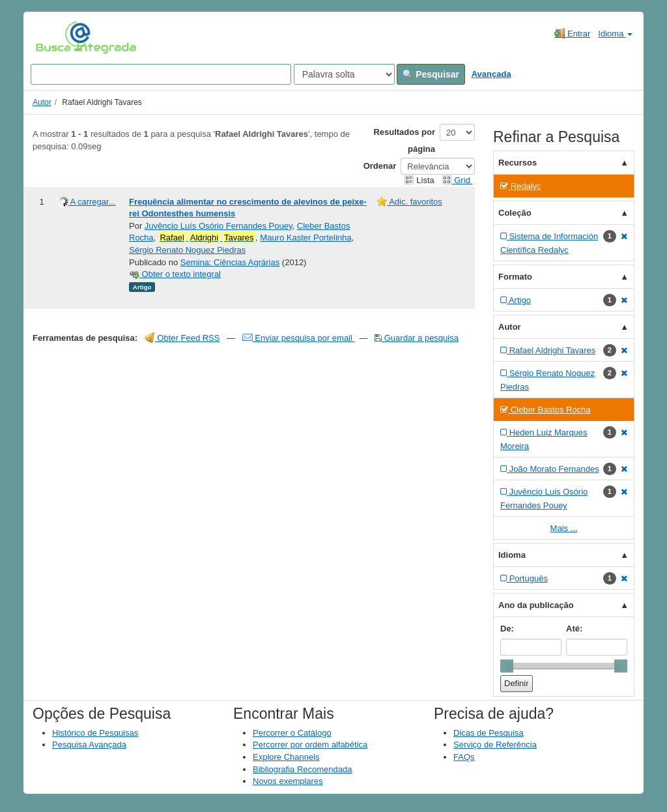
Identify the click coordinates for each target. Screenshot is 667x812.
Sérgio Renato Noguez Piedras (187, 250)
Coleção (515, 213)
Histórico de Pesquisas (95, 733)
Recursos (517, 162)
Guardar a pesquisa (417, 338)
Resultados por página (404, 140)
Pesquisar (431, 74)
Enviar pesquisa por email (298, 338)
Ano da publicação (536, 605)
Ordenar (380, 166)
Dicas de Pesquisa (488, 733)
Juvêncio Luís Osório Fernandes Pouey (218, 226)
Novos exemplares (288, 781)
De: (507, 628)
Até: (574, 628)
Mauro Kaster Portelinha (305, 237)
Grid (457, 180)
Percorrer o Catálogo (292, 733)
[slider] (506, 666)
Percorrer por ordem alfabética (310, 744)
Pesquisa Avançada (89, 744)
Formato (515, 277)
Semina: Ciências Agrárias (229, 262)
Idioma (615, 33)
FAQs (464, 757)
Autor (42, 102)
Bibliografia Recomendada (302, 769)
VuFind (55, 37)
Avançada (491, 74)
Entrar (572, 33)
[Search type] (344, 74)
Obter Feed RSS (182, 338)
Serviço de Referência (495, 744)
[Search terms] (161, 74)
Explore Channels (286, 757)
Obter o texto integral (175, 274)
